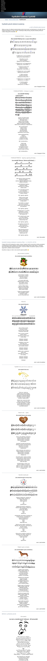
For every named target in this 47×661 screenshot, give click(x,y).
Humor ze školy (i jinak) (13, 19)
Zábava (6, 19)
